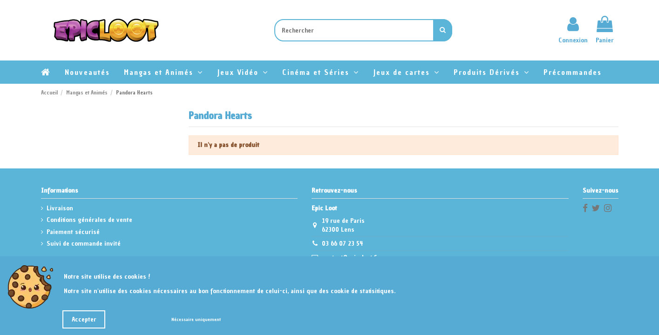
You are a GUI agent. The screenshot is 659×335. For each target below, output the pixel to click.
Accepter (84, 319)
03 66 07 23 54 (342, 243)
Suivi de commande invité (84, 243)
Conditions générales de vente (89, 219)
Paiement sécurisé (73, 232)
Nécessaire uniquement (196, 319)
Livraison (60, 208)
